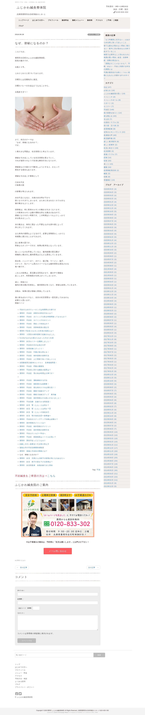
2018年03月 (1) (110, 330)
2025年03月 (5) (110, 234)
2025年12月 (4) (110, 205)
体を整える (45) (110, 116)
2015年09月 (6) (110, 419)
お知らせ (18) (109, 90)
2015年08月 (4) (110, 422)
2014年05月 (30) (111, 470)
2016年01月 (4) (110, 410)
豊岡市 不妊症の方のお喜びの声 (33, 345)
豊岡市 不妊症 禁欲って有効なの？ (34, 324)
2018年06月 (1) (110, 323)
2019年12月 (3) (110, 291)
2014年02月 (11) (111, 480)
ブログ (17, 684)
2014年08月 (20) (111, 461)
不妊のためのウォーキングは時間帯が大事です (38, 310)
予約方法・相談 (21, 678)
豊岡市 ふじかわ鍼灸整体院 (55, 710)
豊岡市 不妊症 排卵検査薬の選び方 (34, 327)
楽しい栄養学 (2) (110, 145)
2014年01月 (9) (110, 483)
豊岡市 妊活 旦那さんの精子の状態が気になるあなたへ (42, 458)
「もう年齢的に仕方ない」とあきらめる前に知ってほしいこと (117, 41)
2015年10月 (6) (110, 416)
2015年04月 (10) (111, 435)
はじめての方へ (21, 667)
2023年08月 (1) (110, 266)
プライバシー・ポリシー (24, 687)
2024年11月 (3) (110, 246)
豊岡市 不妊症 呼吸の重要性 (32, 366)
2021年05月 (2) (110, 272)
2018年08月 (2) (110, 317)
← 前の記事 (22, 567)
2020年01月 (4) (110, 288)
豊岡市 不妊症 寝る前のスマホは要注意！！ (38, 387)
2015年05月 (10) (111, 432)
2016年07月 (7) (110, 390)
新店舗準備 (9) (110, 138)
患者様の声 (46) (110, 135)
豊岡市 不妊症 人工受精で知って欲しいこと (38, 359)
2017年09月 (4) (110, 346)
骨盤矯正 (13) (109, 180)
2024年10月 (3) (110, 250)
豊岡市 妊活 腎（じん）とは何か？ (34, 405)
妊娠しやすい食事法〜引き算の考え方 (34, 444)
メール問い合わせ (58, 551)
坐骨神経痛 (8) (110, 129)
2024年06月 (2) (110, 262)
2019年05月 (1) (110, 307)
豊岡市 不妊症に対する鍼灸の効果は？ (35, 370)
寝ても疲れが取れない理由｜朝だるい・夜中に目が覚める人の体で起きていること (117, 48)
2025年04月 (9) (110, 230)
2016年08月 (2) (110, 387)
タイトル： (21, 590)
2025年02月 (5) (110, 237)
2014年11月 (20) (111, 451)
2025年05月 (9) (110, 227)
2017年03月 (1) (110, 365)
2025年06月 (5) (110, 224)
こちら (51, 475)
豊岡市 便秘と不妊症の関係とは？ (33, 451)
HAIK (96, 712)
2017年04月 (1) (110, 362)
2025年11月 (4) (110, 208)
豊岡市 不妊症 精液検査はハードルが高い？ (38, 437)
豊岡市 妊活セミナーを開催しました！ (35, 341)
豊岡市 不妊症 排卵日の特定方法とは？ (36, 313)
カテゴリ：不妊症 (94, 34)
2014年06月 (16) (111, 467)
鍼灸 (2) (107, 173)
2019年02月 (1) (110, 310)
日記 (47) (107, 87)
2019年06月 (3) (110, 304)
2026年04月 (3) (110, 192)
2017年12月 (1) (110, 336)
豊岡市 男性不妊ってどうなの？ (33, 440)
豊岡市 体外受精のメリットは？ (33, 423)
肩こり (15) (108, 164)
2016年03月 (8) (110, 403)
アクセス (18, 676)
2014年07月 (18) (111, 464)
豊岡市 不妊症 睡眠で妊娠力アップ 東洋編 (38, 394)
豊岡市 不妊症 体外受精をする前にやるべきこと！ (41, 398)
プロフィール (20, 670)
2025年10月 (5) (110, 211)
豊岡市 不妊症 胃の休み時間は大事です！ (37, 373)
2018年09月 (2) (110, 314)
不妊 (98, 470)
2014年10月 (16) (111, 454)
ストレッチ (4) (110, 97)
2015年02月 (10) (111, 442)
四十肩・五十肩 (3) (111, 125)
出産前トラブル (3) (111, 122)
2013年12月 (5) (110, 486)
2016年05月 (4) (110, 397)
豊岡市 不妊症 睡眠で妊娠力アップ (34, 391)
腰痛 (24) (107, 167)
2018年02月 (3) (110, 333)
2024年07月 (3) (110, 259)
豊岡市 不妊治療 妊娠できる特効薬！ (35, 402)
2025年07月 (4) (110, 221)
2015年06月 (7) (110, 429)
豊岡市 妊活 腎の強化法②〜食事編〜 (35, 416)
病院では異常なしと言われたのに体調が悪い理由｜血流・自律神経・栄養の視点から (117, 57)
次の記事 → (93, 567)
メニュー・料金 (21, 673)
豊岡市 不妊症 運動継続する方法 (33, 380)
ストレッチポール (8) (112, 100)
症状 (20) (107, 161)
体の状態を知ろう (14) (113, 113)
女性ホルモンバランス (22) (114, 132)
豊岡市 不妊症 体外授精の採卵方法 (34, 355)
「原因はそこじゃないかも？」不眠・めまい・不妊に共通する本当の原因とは (117, 66)
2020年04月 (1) (110, 282)
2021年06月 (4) (110, 269)
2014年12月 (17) (111, 448)
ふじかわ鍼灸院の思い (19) (114, 93)
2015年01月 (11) (111, 445)
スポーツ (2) (109, 103)
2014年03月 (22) (111, 477)
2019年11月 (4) (110, 294)
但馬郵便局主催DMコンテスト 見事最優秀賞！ (38, 363)
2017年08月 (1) (110, 349)
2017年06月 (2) (110, 355)
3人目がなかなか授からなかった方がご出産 (37, 338)
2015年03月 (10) (111, 438)
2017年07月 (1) (110, 352)
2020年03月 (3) (110, 285)
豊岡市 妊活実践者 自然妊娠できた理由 (36, 465)
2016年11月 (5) (110, 378)
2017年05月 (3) (110, 358)
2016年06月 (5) (110, 394)
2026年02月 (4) (110, 199)
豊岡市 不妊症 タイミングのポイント (35, 320)
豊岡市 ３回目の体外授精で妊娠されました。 (38, 334)
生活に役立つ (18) (111, 148)
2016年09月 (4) (110, 384)
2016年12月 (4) (110, 374)
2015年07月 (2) (110, 426)
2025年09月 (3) (110, 214)
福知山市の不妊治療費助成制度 (32, 447)
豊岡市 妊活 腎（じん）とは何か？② (35, 409)
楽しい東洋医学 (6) (111, 141)
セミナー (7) (109, 106)
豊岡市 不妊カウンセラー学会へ (33, 433)
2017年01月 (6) (110, 371)
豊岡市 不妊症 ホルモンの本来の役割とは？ (37, 331)
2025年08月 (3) (110, 218)
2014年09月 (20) (111, 458)
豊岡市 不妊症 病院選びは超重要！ (34, 384)
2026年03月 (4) (110, 195)
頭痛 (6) (107, 177)
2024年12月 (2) (110, 243)
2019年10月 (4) (110, 298)
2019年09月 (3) (110, 301)
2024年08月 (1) (110, 256)
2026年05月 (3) (110, 189)
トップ (17, 664)
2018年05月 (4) (110, 326)
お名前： (20, 599)
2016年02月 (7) (110, 406)
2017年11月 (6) (110, 339)
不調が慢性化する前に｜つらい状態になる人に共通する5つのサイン (117, 75)
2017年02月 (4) (110, 368)
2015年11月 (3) (110, 413)
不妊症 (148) (109, 109)
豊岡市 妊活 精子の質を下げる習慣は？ (36, 462)
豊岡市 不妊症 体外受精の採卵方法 (34, 430)
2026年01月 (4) (110, 202)
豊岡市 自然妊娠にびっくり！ (32, 348)
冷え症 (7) (108, 119)
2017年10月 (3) (110, 342)
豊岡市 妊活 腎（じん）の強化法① (34, 412)
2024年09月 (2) (110, 253)
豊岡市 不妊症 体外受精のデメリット (35, 426)
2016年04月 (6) (110, 400)
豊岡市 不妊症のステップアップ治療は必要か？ (39, 419)
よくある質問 (20, 681)
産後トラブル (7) (110, 154)
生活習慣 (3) (109, 151)
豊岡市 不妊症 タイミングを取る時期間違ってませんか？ (43, 317)
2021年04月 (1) (110, 275)
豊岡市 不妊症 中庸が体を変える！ (34, 352)
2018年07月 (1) (110, 320)
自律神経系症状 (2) (111, 170)
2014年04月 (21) (111, 474)
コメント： (21, 613)
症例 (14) (107, 157)
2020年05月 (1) (110, 278)
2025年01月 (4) (110, 240)
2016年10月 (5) (110, 381)
